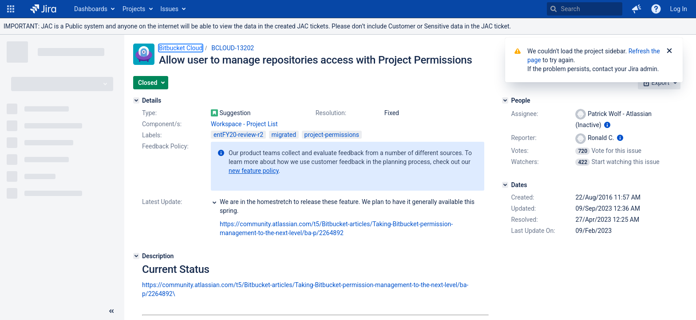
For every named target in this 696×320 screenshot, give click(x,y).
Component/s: (162, 124)
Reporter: (523, 137)
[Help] (656, 9)
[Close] (669, 51)
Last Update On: (533, 230)
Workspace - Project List (244, 124)
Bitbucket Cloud (180, 48)
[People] (505, 100)
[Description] (136, 256)
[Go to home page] (43, 9)
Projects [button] (134, 8)
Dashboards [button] (90, 8)
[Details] (136, 100)
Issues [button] (169, 8)
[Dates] (505, 185)
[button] (10, 9)
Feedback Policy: (165, 146)
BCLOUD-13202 (232, 48)
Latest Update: (162, 201)
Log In (678, 8)
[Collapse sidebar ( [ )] (111, 311)
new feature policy (254, 170)
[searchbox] (584, 9)
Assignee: (524, 113)
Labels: (152, 135)
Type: (149, 112)
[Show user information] (607, 124)
